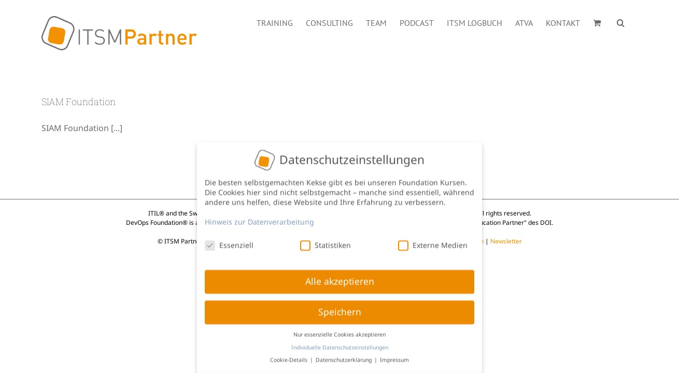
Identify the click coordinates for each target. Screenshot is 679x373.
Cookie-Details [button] (289, 357)
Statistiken (325, 242)
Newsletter (506, 241)
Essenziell (229, 242)
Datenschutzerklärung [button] (344, 357)
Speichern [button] (339, 309)
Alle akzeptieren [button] (339, 278)
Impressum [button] (394, 357)
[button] (634, 22)
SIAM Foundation (78, 101)
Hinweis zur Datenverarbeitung (259, 219)
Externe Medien (433, 242)
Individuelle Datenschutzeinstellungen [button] (339, 344)
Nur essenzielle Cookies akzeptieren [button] (339, 331)
